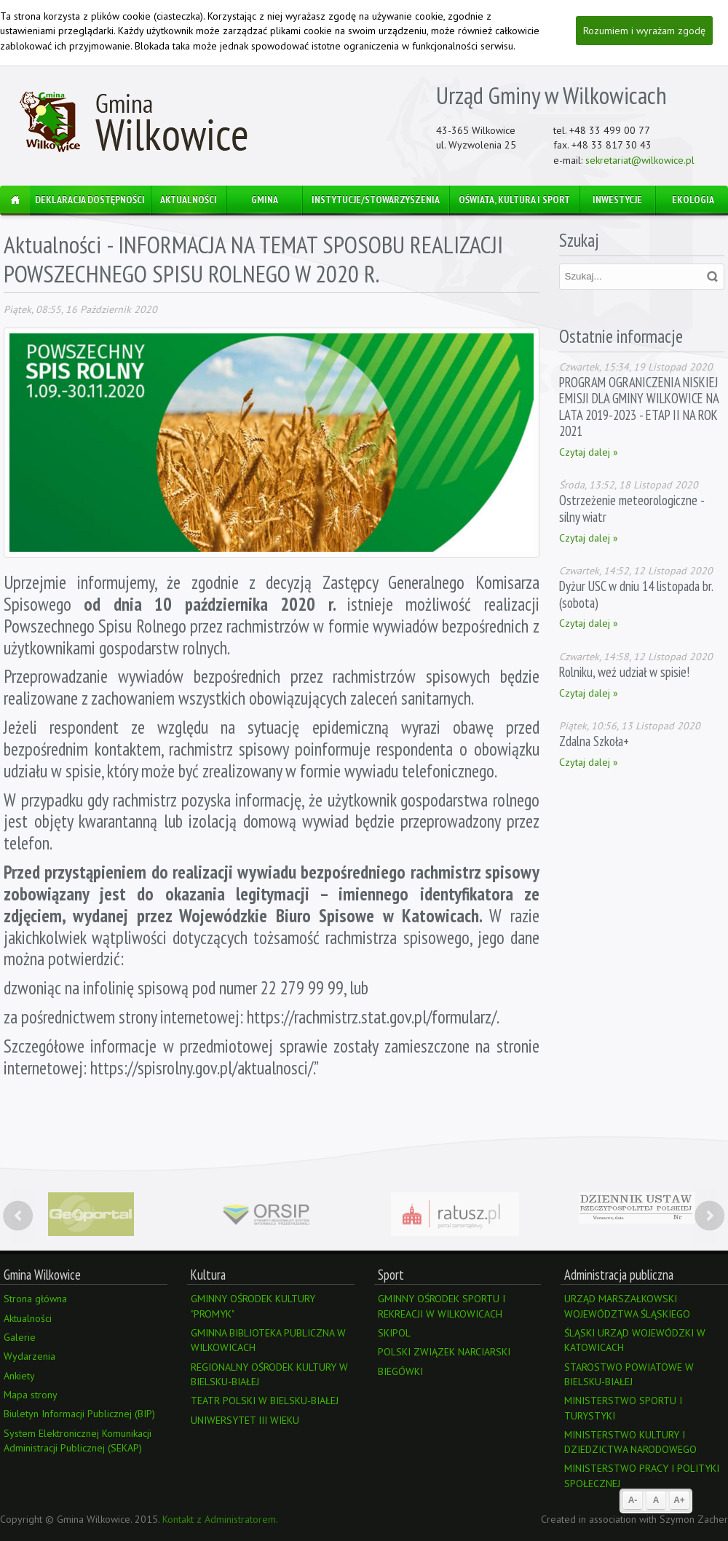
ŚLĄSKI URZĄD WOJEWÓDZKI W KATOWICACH (634, 1340)
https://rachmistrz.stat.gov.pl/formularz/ (371, 1017)
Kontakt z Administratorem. (220, 1519)
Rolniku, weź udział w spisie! (624, 672)
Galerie (20, 1337)
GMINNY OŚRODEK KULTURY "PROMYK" (253, 1306)
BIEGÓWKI (400, 1371)
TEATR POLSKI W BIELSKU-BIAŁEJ (265, 1400)
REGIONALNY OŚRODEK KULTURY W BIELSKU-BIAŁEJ (269, 1374)
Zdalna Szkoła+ (594, 741)
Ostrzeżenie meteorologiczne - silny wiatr (631, 508)
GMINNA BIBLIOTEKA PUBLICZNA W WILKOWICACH (268, 1340)
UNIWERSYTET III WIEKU (245, 1420)
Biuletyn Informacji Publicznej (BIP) (79, 1413)
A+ (679, 1500)
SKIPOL (394, 1332)
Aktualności (52, 244)
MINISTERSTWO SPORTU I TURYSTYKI (623, 1408)
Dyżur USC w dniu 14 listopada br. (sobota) (636, 594)
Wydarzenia (29, 1356)
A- (633, 1500)
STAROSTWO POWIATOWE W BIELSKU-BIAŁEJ (629, 1374)
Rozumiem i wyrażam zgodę (644, 30)
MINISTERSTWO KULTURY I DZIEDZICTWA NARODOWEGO (630, 1442)
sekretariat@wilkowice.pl (640, 160)
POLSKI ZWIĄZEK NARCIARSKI (444, 1351)
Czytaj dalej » (588, 452)
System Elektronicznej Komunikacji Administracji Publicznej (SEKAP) (77, 1440)
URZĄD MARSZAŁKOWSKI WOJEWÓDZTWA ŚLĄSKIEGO (627, 1306)
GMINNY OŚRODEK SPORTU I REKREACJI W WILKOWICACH (441, 1306)
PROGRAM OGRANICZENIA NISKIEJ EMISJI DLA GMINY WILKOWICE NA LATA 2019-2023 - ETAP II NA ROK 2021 (639, 406)
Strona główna (35, 1298)
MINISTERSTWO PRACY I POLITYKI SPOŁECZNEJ (641, 1475)
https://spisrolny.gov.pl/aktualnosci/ (201, 1068)
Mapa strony (31, 1394)
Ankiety (19, 1375)
